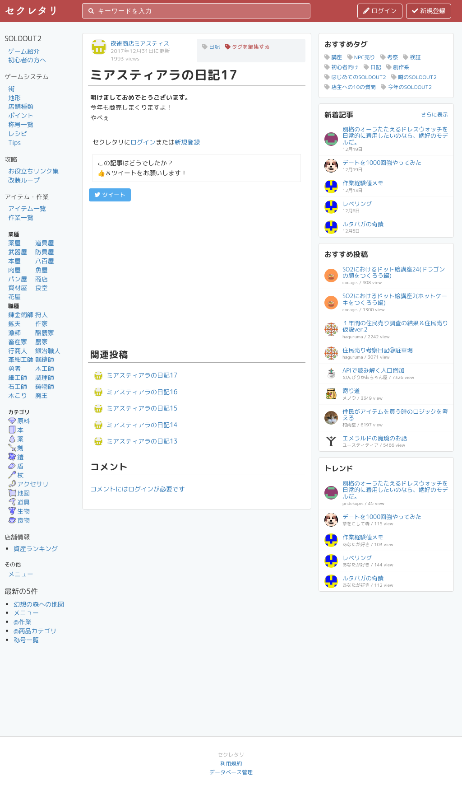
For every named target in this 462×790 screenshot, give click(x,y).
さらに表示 (434, 114)
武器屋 (17, 252)
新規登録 (428, 10)
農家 (41, 341)
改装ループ (24, 180)
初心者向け (341, 67)
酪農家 (44, 332)
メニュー (20, 574)
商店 (41, 279)
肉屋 (14, 270)
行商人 (17, 350)
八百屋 (44, 261)
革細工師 (20, 359)
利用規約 (231, 763)
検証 (411, 57)
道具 (19, 502)
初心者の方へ (27, 60)
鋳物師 (44, 386)
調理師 (44, 377)
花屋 (14, 296)
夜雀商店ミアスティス (140, 43)
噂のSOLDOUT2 (414, 77)
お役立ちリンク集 (33, 171)
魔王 (41, 395)
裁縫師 (44, 359)
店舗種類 (20, 106)
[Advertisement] (196, 273)
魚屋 (41, 270)
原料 (19, 420)
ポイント (20, 115)
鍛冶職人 (47, 350)
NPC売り (361, 57)
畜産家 (17, 341)
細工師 (17, 377)
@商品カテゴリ (35, 630)
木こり (17, 395)
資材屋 (17, 287)
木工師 (44, 368)
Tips (14, 142)
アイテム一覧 (27, 208)
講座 (333, 57)
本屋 (14, 261)
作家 (41, 323)
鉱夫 (14, 323)
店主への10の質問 (350, 87)
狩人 (41, 314)
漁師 (14, 332)
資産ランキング (36, 548)
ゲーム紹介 (24, 51)
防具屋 (44, 252)
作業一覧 (20, 217)
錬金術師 (20, 314)
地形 (14, 97)
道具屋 (44, 242)
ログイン (380, 10)
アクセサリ (28, 484)
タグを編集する (247, 47)
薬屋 (14, 242)
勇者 (14, 368)
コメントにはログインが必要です (137, 489)
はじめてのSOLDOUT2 (355, 77)
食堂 (41, 287)
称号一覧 (20, 124)
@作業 (23, 621)
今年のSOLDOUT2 (406, 87)
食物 (19, 520)
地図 (19, 493)
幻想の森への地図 (39, 604)
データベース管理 (231, 772)
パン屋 (17, 279)
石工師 (17, 386)
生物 (19, 511)
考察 (389, 57)
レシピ (17, 133)
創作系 (397, 67)
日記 (211, 47)
